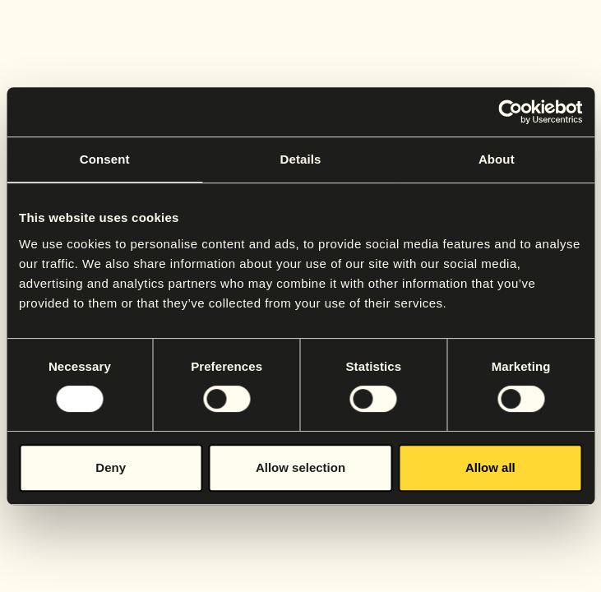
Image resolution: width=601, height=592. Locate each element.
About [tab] (496, 159)
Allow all (490, 467)
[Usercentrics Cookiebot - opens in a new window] (510, 111)
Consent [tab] (105, 159)
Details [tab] (300, 159)
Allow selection (300, 467)
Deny (110, 467)
